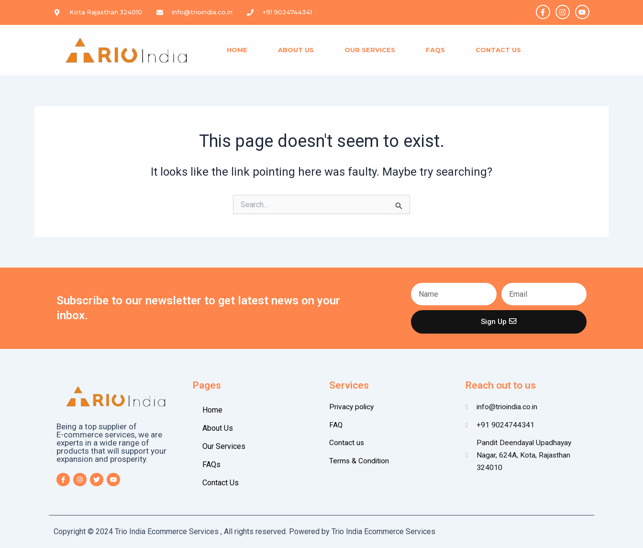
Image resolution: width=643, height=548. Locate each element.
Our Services (369, 50)
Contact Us (498, 50)
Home (237, 50)
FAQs (435, 50)
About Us (296, 50)
